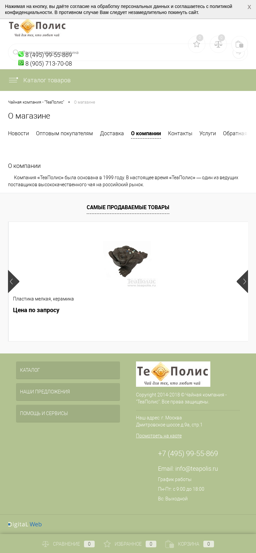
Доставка (112, 133)
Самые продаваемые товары (128, 207)
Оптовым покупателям (64, 133)
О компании (146, 133)
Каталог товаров (39, 80)
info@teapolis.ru (196, 468)
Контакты (180, 133)
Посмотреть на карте (159, 435)
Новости (18, 133)
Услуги (207, 133)
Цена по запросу (36, 309)
